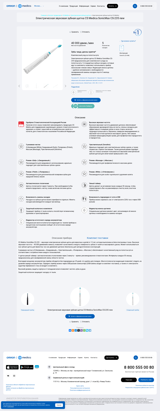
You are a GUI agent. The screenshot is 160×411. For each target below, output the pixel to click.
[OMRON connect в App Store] (12, 367)
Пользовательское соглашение (80, 388)
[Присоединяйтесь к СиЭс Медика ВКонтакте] (8, 376)
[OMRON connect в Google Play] (26, 367)
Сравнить (75, 32)
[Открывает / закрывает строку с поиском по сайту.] (135, 6)
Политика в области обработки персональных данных (20, 385)
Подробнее (75, 87)
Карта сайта (80, 386)
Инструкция (124, 53)
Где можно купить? (128, 41)
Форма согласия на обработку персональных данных (20, 389)
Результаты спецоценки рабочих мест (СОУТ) (139, 387)
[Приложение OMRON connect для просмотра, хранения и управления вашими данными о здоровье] (37, 367)
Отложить (86, 32)
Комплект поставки (97, 238)
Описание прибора (62, 238)
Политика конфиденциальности (80, 390)
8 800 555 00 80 (139, 367)
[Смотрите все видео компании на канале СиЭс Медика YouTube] (14, 376)
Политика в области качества (145, 385)
